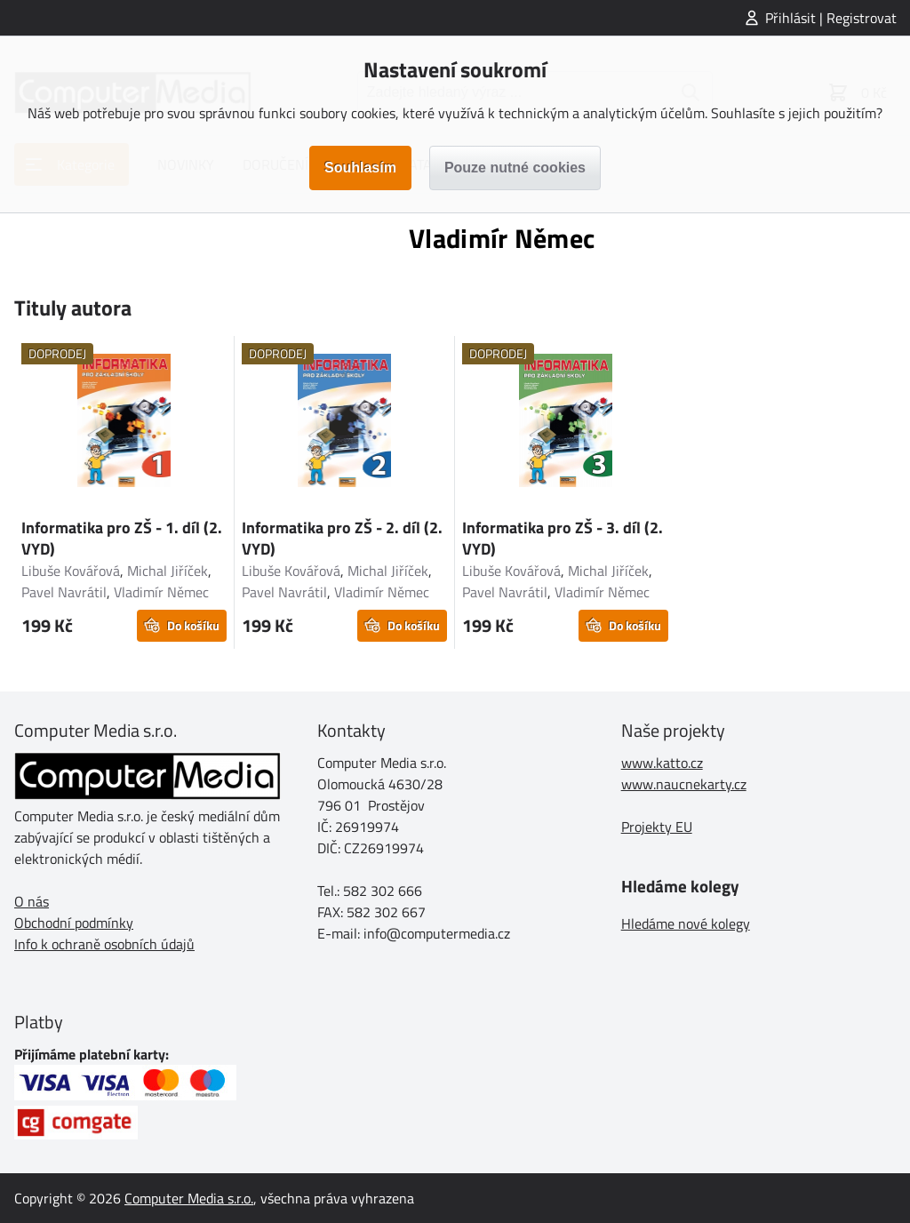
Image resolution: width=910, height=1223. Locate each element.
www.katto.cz (662, 762)
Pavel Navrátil (64, 592)
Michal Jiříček (167, 570)
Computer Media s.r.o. (188, 1198)
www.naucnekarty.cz (683, 784)
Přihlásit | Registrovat (831, 17)
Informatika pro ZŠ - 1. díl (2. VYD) (121, 538)
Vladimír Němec (161, 592)
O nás (31, 901)
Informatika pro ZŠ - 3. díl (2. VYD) (562, 538)
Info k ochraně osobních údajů (104, 944)
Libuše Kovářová (70, 570)
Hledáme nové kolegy (685, 923)
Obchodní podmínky (73, 922)
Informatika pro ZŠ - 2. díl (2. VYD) (342, 538)
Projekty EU (656, 826)
